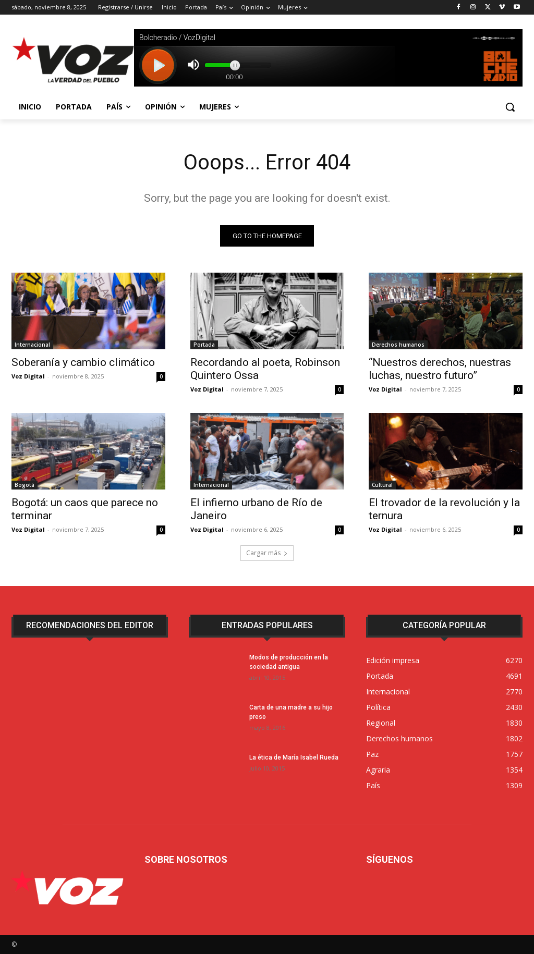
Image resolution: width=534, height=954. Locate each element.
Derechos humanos (398, 344)
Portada (204, 344)
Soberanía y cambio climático (83, 362)
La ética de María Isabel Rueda (293, 757)
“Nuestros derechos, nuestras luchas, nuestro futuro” (440, 369)
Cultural (382, 485)
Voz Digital (28, 376)
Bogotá (24, 485)
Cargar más (267, 552)
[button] (510, 106)
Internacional (32, 344)
